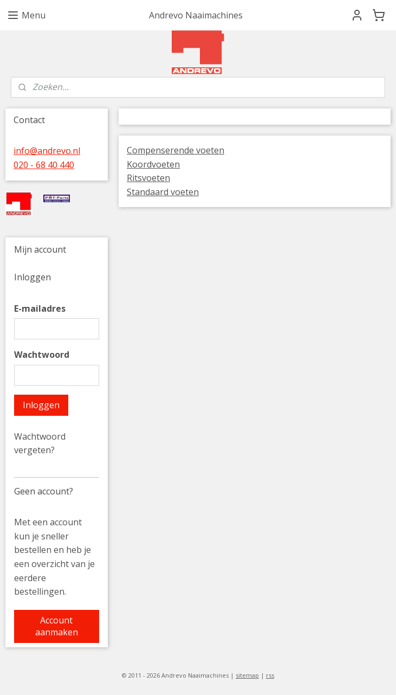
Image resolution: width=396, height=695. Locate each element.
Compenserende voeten (175, 150)
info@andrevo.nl (47, 151)
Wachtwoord (41, 355)
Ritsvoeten (148, 178)
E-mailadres (40, 308)
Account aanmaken (56, 626)
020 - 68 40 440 (44, 165)
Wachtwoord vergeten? (40, 443)
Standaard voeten (163, 192)
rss (270, 675)
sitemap (247, 675)
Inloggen (41, 405)
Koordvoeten (153, 164)
